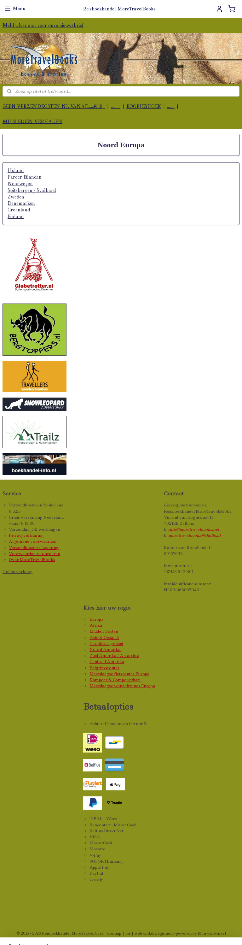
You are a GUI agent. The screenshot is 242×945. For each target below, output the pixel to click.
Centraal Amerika (106, 661)
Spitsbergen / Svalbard (32, 190)
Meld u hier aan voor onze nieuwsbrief (43, 25)
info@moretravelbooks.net (193, 529)
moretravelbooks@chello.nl (194, 535)
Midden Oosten (103, 631)
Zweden (16, 197)
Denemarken (21, 203)
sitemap (114, 933)
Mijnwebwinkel (212, 933)
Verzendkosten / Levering (34, 547)
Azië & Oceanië (104, 637)
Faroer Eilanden (25, 177)
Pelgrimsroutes (104, 667)
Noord (96, 649)
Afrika (95, 625)
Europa (96, 619)
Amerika (112, 649)
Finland (16, 216)
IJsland (16, 171)
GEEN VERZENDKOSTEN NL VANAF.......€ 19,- (54, 106)
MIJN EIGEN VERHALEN (32, 121)
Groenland (19, 210)
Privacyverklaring (26, 535)
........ (171, 106)
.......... (115, 106)
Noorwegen (20, 183)
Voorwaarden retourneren (34, 553)
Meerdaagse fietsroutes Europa (119, 673)
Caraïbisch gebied (106, 643)
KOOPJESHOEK (143, 106)
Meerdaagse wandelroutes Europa (122, 685)
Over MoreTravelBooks (32, 559)
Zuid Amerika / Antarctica (114, 655)
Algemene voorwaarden (32, 541)
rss (127, 933)
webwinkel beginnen (154, 933)
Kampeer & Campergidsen (115, 679)
